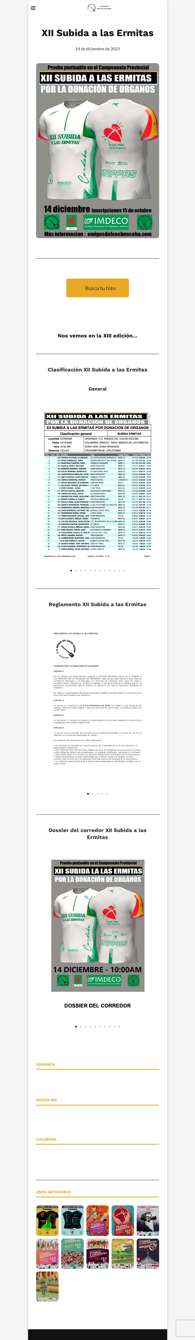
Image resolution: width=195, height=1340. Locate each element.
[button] (71, 570)
